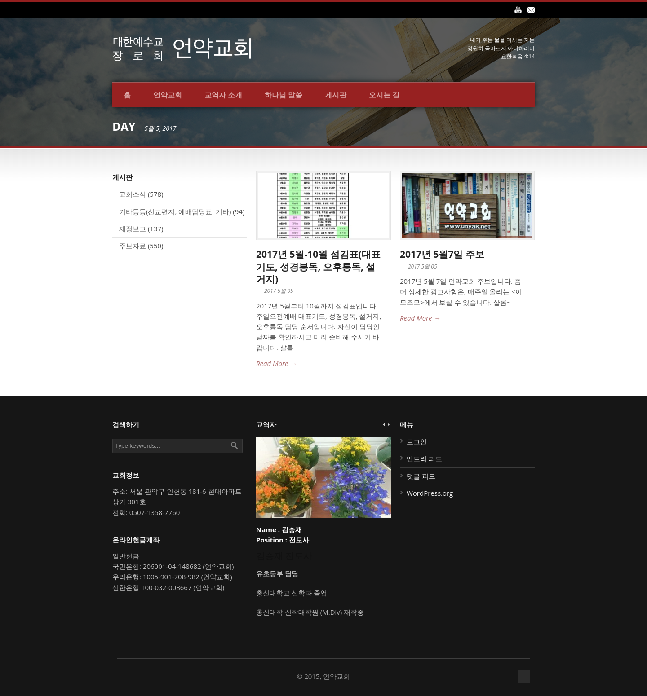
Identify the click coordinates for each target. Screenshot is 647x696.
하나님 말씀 (283, 95)
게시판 (335, 95)
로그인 (417, 441)
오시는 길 (384, 95)
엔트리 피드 (424, 458)
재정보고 (132, 228)
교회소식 (132, 193)
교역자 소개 (223, 95)
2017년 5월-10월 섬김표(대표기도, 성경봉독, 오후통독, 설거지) (318, 266)
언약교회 (167, 95)
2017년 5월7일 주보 (442, 254)
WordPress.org (430, 493)
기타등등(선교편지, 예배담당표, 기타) (175, 211)
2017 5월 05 (278, 291)
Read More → (276, 363)
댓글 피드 (421, 475)
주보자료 (132, 245)
